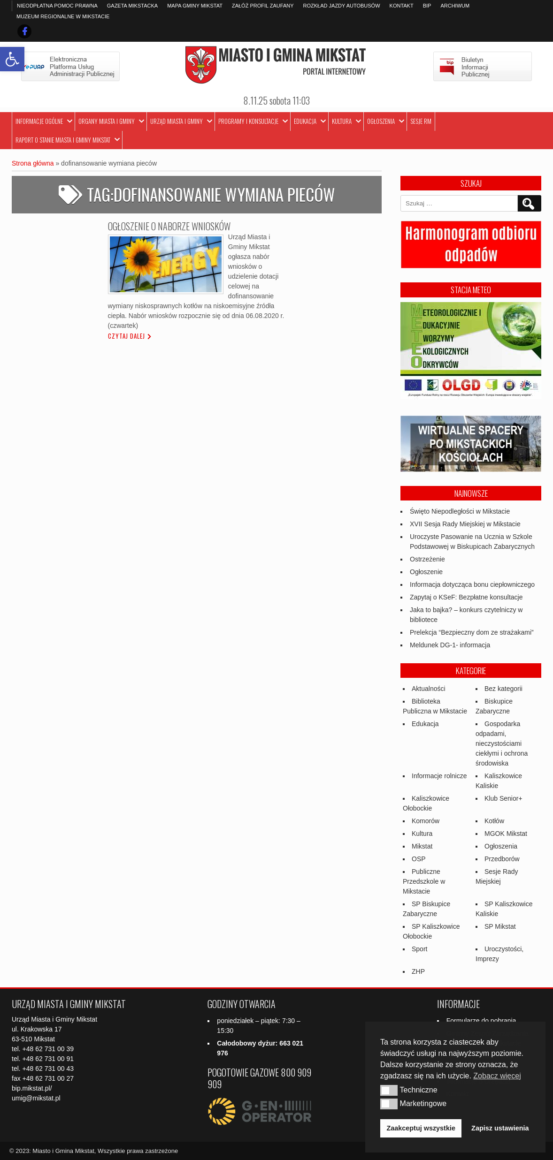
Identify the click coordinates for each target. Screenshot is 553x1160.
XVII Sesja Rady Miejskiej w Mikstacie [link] (465, 524)
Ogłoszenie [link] (426, 572)
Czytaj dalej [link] (126, 336)
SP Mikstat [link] (500, 926)
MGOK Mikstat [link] (505, 833)
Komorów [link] (425, 821)
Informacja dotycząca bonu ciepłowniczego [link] (472, 584)
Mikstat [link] (422, 846)
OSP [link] (419, 859)
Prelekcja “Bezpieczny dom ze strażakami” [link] (472, 632)
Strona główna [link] (33, 163)
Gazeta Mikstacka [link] (132, 5)
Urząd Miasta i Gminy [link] (176, 121)
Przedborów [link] (502, 859)
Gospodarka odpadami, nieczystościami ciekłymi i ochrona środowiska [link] (502, 743)
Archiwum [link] (454, 5)
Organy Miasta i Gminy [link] (106, 121)
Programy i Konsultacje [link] (248, 121)
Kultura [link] (342, 121)
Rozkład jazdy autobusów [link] (341, 5)
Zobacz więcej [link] (497, 1076)
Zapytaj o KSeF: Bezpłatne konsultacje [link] (466, 597)
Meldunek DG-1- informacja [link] (450, 645)
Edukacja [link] (305, 121)
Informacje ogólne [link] (39, 121)
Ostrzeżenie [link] (427, 559)
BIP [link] (427, 5)
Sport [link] (419, 949)
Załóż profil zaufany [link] (263, 5)
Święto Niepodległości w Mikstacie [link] (460, 511)
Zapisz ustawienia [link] (500, 1128)
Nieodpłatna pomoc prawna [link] (57, 5)
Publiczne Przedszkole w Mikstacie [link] (424, 881)
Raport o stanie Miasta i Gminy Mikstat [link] (62, 139)
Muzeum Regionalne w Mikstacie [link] (62, 16)
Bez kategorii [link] (503, 688)
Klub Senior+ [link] (503, 798)
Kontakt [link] (402, 5)
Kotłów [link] (494, 821)
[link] (12, 59)
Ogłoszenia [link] (381, 121)
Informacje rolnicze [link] (439, 776)
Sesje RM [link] (420, 121)
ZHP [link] (418, 971)
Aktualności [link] (428, 688)
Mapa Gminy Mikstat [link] (195, 5)
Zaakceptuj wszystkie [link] (421, 1128)
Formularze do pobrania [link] (481, 1020)
